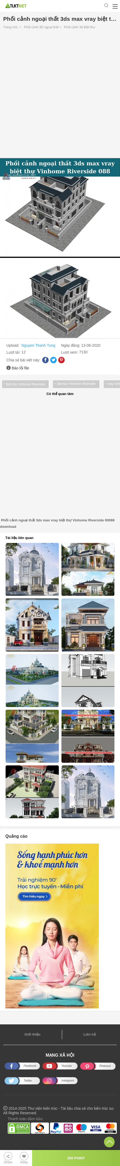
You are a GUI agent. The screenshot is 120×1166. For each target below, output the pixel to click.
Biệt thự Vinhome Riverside (25, 384)
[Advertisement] (60, 95)
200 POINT (76, 1158)
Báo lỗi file (20, 368)
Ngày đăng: (71, 345)
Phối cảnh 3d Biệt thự (79, 27)
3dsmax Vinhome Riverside (76, 384)
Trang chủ (10, 27)
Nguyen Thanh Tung (38, 345)
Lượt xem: (70, 352)
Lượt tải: (13, 352)
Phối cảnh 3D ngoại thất (41, 27)
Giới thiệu (32, 1034)
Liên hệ (89, 1034)
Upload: (13, 345)
